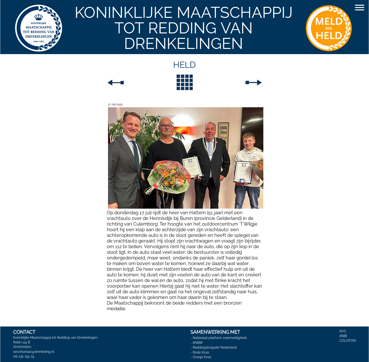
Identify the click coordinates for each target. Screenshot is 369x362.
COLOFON (347, 340)
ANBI (343, 336)
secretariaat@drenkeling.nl (33, 352)
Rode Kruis (201, 352)
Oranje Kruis (202, 357)
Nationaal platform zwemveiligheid (220, 338)
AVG (342, 331)
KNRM (197, 343)
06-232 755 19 (23, 356)
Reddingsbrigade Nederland (215, 347)
